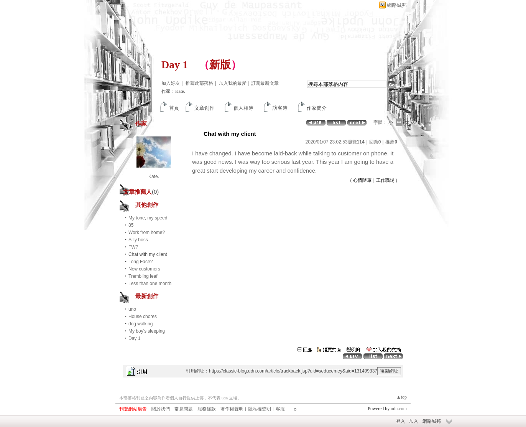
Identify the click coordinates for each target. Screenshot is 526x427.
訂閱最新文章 (265, 83)
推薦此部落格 (199, 83)
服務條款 (206, 409)
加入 (413, 421)
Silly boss (138, 239)
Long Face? (140, 261)
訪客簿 (280, 108)
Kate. (153, 176)
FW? (133, 247)
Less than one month (149, 283)
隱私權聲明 (259, 409)
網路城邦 (397, 5)
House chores (142, 316)
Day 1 (174, 65)
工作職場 (385, 180)
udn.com (399, 408)
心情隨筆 (362, 180)
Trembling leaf (143, 276)
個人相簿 (243, 108)
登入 (400, 421)
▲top (401, 397)
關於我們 (160, 409)
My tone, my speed (147, 218)
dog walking (140, 323)
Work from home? (146, 232)
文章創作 (204, 108)
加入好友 (170, 83)
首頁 (174, 108)
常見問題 (183, 409)
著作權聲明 (231, 409)
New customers (144, 269)
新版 (220, 65)
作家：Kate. (173, 91)
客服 (280, 409)
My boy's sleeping (146, 331)
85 (130, 225)
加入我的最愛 (233, 83)
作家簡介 (317, 108)
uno (132, 309)
